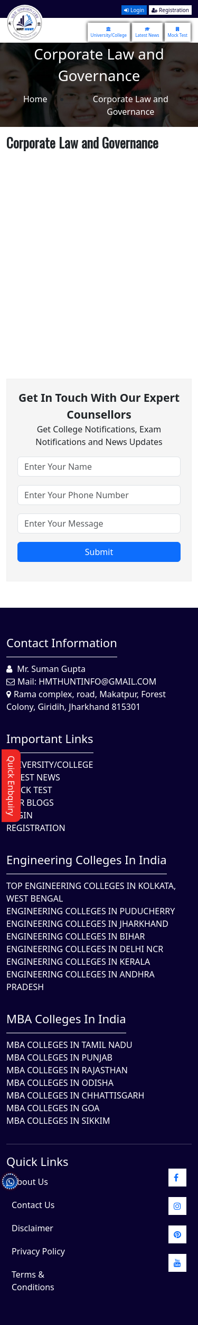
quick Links (37, 1161)
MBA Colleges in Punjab (59, 1057)
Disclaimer (32, 1228)
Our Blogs (30, 802)
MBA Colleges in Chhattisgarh (75, 1095)
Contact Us (33, 1205)
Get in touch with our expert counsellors (99, 406)
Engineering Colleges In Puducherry (90, 911)
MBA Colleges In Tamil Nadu (69, 1045)
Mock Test (177, 32)
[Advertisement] (99, 253)
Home (35, 99)
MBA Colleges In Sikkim (58, 1120)
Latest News (147, 32)
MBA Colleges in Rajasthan (67, 1070)
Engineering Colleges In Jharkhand (87, 924)
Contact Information (61, 642)
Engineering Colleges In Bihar (75, 936)
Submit (99, 552)
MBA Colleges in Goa (53, 1108)
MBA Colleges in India (66, 1018)
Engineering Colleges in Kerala (78, 961)
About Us (30, 1182)
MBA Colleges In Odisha (60, 1083)
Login (134, 10)
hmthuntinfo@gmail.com (97, 681)
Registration (170, 10)
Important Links (49, 738)
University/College (109, 32)
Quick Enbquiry (11, 786)
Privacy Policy (38, 1251)
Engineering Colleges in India (86, 859)
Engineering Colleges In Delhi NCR (84, 949)
